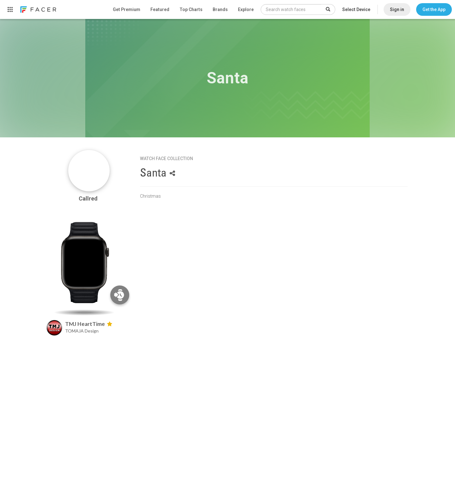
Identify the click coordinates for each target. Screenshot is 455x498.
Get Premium (126, 9)
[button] (434, 9)
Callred (89, 198)
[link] (38, 9)
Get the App (434, 9)
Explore (246, 9)
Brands (220, 9)
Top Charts (191, 9)
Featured (159, 9)
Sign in (397, 9)
